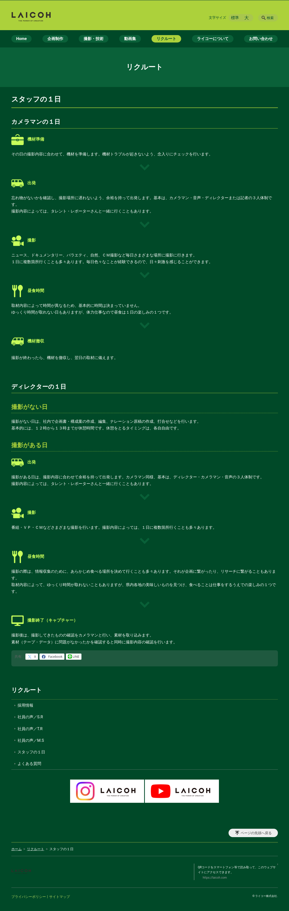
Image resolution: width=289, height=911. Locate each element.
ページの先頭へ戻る (256, 833)
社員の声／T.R (30, 728)
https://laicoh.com (215, 877)
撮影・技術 (93, 38)
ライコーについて (213, 38)
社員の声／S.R (30, 717)
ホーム (16, 849)
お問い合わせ (261, 38)
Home (21, 38)
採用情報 (25, 705)
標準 (235, 17)
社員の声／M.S (31, 740)
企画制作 (55, 38)
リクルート (166, 38)
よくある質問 (29, 763)
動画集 (130, 38)
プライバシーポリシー (28, 897)
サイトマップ (59, 897)
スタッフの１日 (31, 752)
